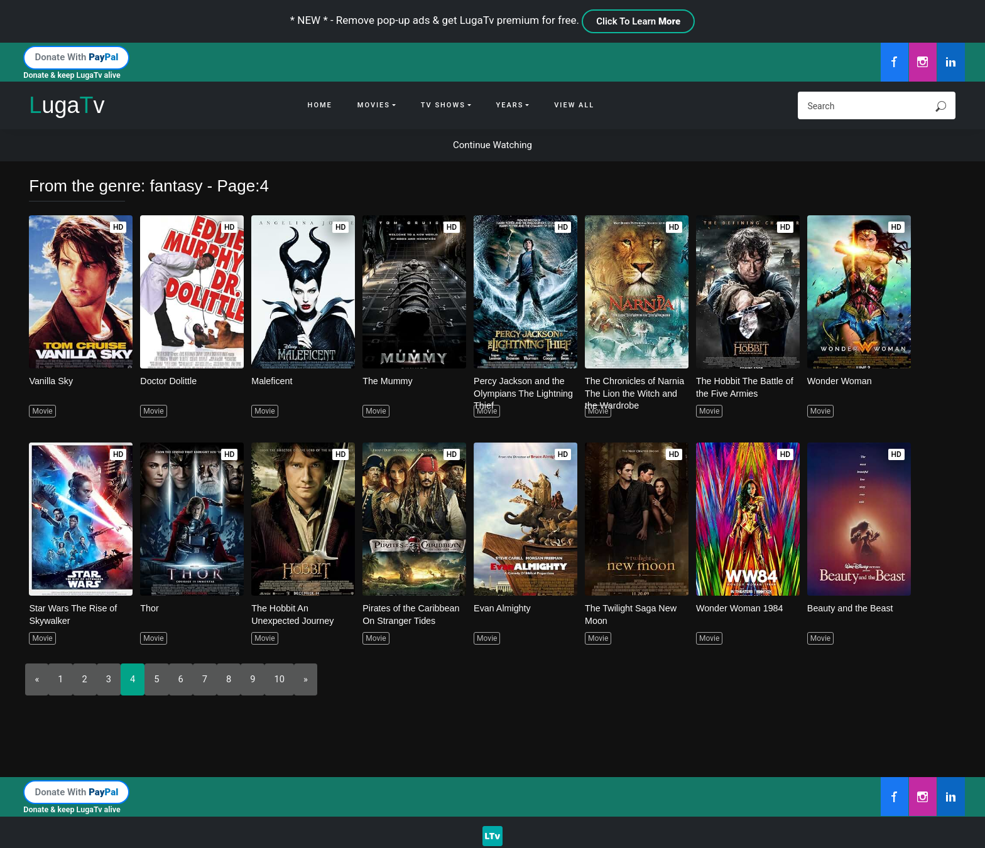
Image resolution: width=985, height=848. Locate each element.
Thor (150, 608)
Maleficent (272, 380)
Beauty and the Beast (852, 608)
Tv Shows (443, 105)
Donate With (76, 57)
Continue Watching (492, 145)
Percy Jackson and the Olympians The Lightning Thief (521, 393)
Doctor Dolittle (169, 380)
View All (574, 105)
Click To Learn (638, 21)
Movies (373, 105)
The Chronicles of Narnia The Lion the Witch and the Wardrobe (635, 393)
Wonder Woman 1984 (741, 608)
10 (280, 679)
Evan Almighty (503, 608)
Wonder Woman (841, 380)
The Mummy (388, 380)
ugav (66, 105)
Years (510, 105)
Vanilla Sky (52, 380)
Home (320, 105)
